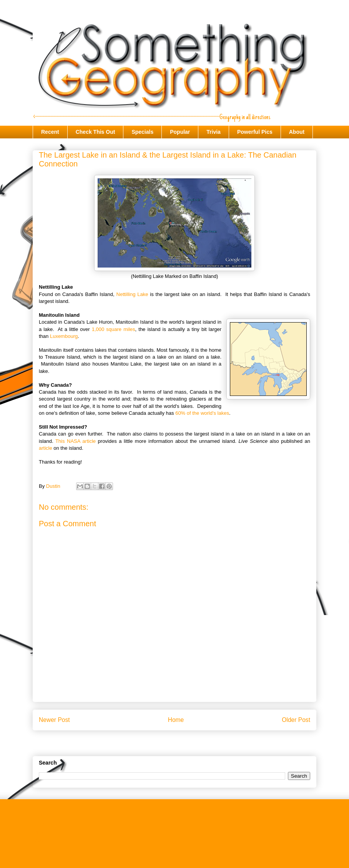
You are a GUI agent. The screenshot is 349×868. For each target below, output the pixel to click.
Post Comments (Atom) (190, 744)
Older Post (296, 720)
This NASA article (75, 441)
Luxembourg (64, 336)
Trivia (213, 132)
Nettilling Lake (132, 294)
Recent (50, 132)
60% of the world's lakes (202, 413)
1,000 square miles (113, 329)
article (45, 448)
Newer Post (54, 720)
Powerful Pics (255, 132)
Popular (180, 132)
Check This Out (95, 132)
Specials (142, 132)
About (296, 132)
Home (176, 720)
